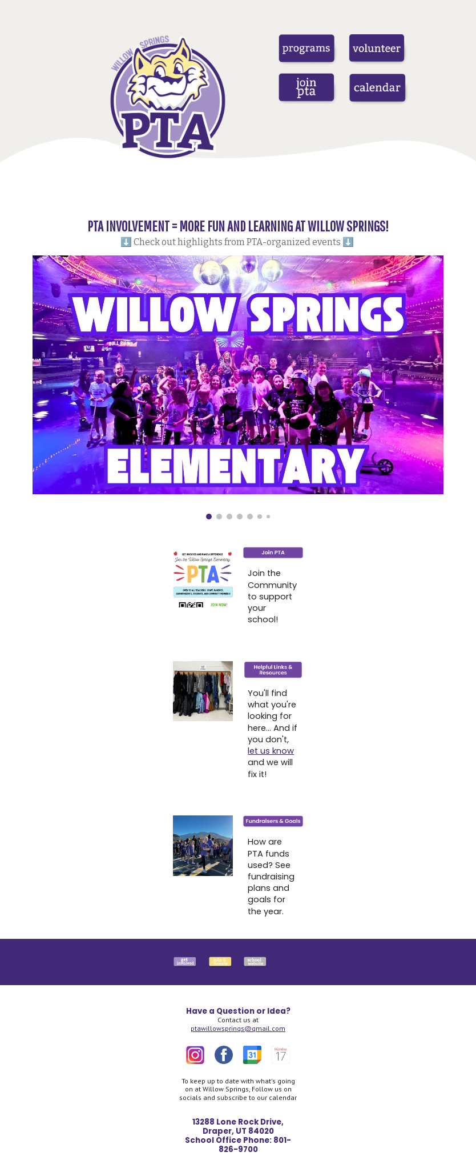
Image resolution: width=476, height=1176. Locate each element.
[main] (238, 231)
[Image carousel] (238, 387)
